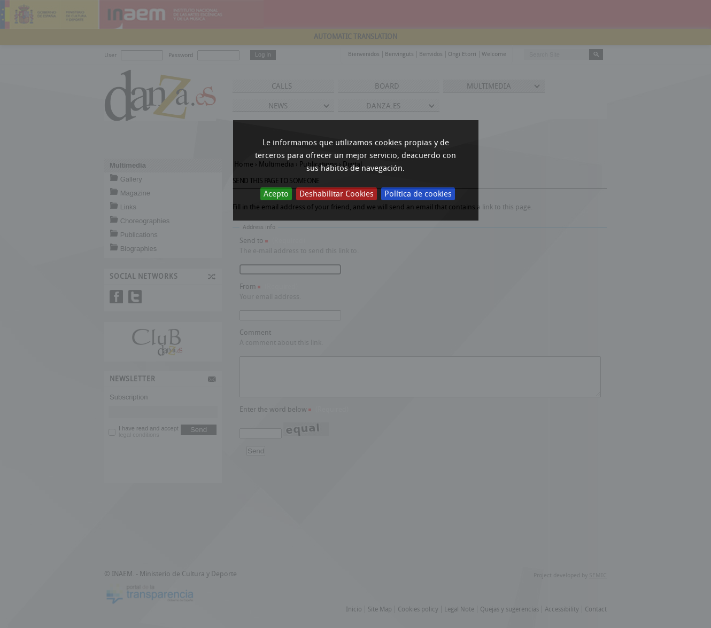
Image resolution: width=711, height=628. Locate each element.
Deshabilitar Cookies (336, 194)
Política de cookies (418, 194)
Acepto (276, 194)
